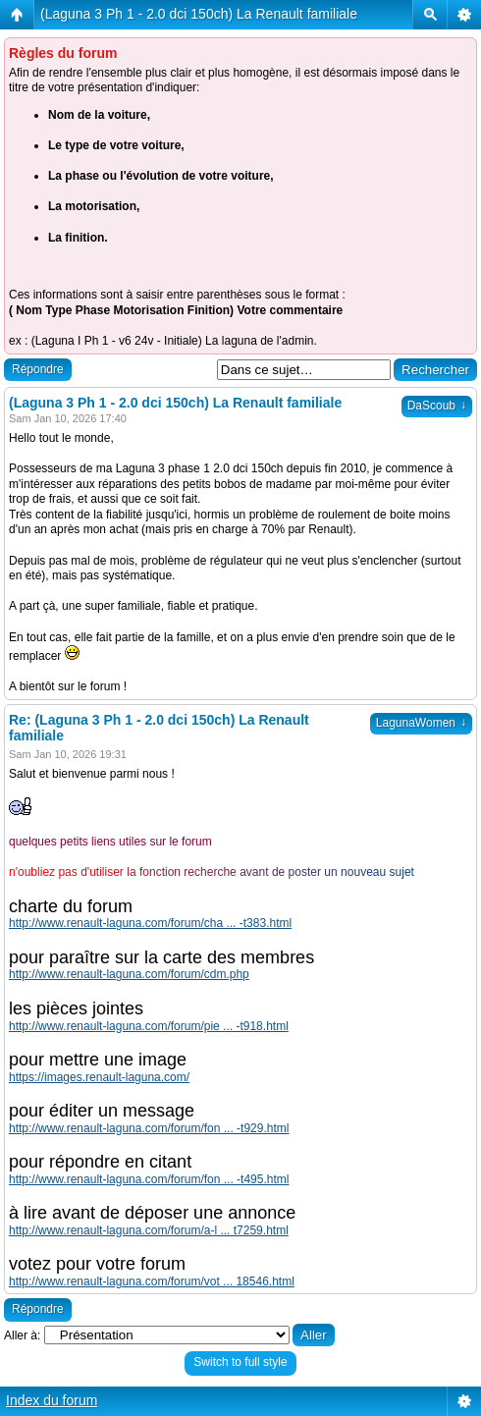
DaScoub (436, 405)
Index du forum (51, 1400)
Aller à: (22, 1335)
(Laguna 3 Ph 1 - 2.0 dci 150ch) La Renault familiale (198, 14)
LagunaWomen (421, 723)
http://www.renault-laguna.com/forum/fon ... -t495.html (149, 1179)
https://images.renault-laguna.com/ (99, 1077)
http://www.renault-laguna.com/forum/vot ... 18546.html (151, 1281)
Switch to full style (240, 1362)
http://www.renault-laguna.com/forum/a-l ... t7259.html (149, 1230)
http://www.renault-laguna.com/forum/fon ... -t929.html (149, 1128)
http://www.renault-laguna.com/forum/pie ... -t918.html (149, 1026)
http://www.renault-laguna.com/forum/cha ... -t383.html (150, 923)
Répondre (38, 369)
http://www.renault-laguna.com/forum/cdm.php (129, 974)
